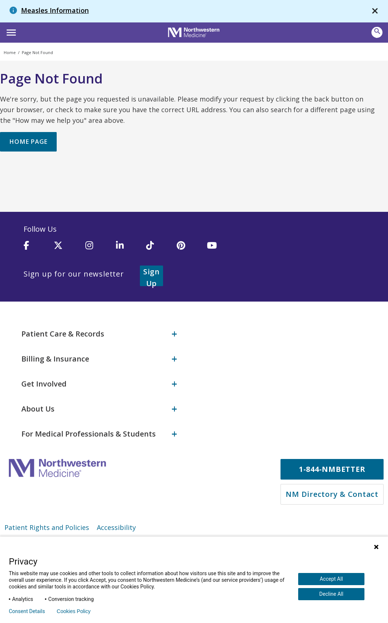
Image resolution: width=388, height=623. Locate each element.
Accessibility (116, 524)
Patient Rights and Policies (46, 524)
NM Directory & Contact (332, 491)
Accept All (331, 579)
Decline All (331, 594)
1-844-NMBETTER (332, 466)
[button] (10, 31)
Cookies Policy (74, 611)
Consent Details (27, 611)
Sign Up (160, 276)
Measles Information (55, 10)
